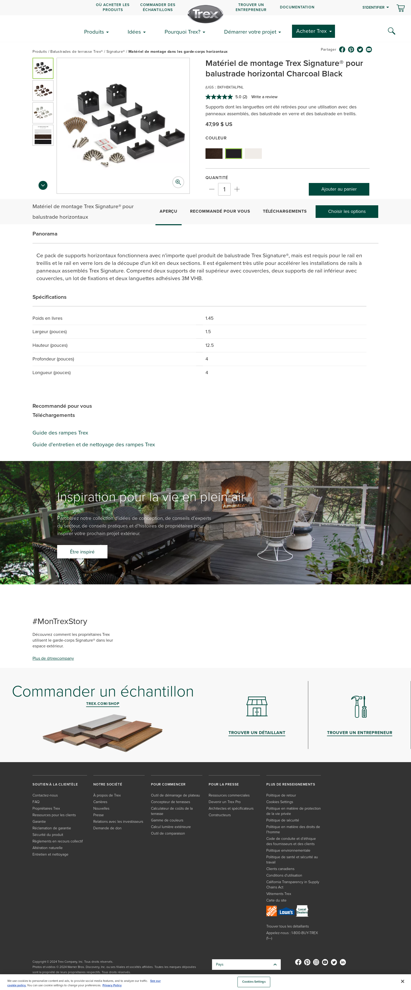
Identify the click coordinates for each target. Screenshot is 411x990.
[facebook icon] (342, 49)
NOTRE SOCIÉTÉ (107, 784)
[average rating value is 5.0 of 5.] (224, 96)
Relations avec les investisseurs (118, 821)
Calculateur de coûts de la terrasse (172, 811)
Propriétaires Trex (46, 808)
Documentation (297, 7)
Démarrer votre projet (250, 32)
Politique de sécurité (282, 820)
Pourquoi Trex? (183, 32)
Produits (94, 32)
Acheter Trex (311, 31)
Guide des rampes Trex (60, 432)
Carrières (100, 802)
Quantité (217, 178)
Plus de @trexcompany (53, 658)
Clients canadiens (280, 869)
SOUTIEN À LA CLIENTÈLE (55, 784)
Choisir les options (347, 211)
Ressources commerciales (229, 795)
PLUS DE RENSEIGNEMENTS (290, 784)
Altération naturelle (48, 848)
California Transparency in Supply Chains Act (292, 884)
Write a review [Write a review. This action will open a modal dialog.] (264, 97)
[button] (43, 68)
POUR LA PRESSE (224, 784)
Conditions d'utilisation (284, 875)
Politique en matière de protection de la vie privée (293, 811)
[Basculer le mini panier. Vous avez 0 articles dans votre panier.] (400, 8)
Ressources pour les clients (54, 815)
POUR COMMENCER (168, 784)
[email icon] (369, 49)
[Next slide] (43, 187)
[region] (205, 982)
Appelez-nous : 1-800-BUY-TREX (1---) (292, 935)
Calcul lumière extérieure (171, 827)
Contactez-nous (45, 795)
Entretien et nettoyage (50, 854)
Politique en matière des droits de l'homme (293, 829)
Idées (134, 32)
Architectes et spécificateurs (231, 808)
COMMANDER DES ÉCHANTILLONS (157, 7)
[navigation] (205, 7)
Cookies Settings (279, 802)
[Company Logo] (205, 14)
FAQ (36, 802)
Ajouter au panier (339, 189)
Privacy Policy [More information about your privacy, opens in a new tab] (112, 985)
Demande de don (107, 828)
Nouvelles (101, 808)
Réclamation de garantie (52, 828)
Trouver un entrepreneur (251, 7)
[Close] (402, 981)
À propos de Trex (107, 795)
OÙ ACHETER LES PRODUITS (112, 7)
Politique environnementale (288, 850)
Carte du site (276, 900)
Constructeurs (220, 815)
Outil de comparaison (168, 833)
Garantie (39, 821)
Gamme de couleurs (167, 820)
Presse (98, 815)
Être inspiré (82, 552)
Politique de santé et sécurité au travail (292, 859)
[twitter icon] (360, 49)
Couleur (216, 138)
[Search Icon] (391, 31)
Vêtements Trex (278, 894)
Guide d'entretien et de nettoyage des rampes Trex (94, 444)
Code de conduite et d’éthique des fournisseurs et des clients (291, 841)
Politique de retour (281, 795)
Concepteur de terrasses (170, 802)
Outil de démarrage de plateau (175, 795)
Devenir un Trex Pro (225, 802)
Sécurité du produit (48, 834)
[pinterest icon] (351, 49)
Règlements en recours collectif (58, 841)
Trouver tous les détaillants (287, 926)
